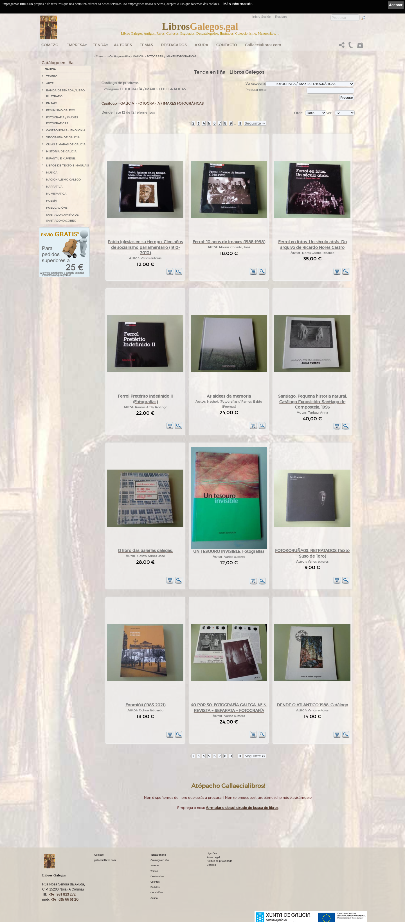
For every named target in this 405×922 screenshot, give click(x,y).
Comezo (49, 44)
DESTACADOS (174, 44)
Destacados (157, 876)
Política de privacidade (219, 861)
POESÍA (51, 200)
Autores (123, 44)
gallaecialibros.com (105, 860)
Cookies (211, 865)
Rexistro (281, 17)
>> (255, 123)
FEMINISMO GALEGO (60, 110)
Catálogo (109, 103)
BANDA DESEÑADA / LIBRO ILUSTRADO (65, 93)
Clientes (155, 881)
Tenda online (158, 854)
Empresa (75, 44)
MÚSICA (51, 172)
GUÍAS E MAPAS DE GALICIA (66, 144)
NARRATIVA (54, 186)
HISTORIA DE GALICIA (61, 151)
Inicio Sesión (261, 17)
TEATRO (51, 76)
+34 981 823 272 (62, 894)
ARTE (50, 83)
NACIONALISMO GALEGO (63, 179)
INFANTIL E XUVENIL (60, 158)
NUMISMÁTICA (56, 193)
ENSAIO (51, 103)
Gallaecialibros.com (263, 44)
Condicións (156, 892)
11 (239, 123)
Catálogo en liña (119, 56)
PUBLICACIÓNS (57, 207)
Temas (146, 44)
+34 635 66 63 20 (64, 899)
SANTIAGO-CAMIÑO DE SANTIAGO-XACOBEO (62, 217)
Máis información (238, 4)
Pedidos (155, 887)
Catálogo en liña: (58, 62)
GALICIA (50, 69)
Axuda (201, 44)
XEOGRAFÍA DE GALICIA (63, 137)
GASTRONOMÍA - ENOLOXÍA (65, 130)
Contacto (226, 44)
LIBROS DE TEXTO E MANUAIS (67, 165)
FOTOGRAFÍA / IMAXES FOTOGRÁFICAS (62, 120)
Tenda (99, 44)
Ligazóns (212, 853)
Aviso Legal (213, 857)
